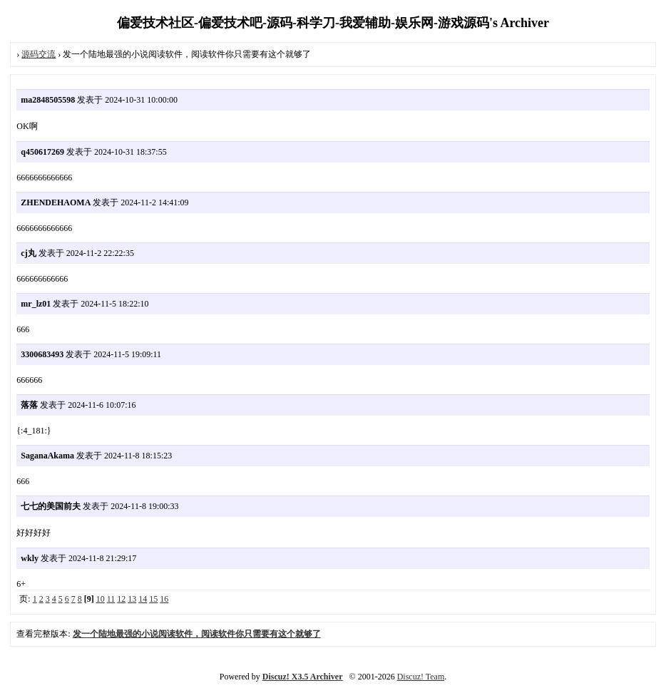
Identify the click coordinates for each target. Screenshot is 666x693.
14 (142, 599)
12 (121, 599)
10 (100, 599)
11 (111, 599)
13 (132, 599)
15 (153, 599)
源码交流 (38, 54)
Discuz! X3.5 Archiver (302, 677)
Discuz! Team (421, 677)
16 (164, 599)
